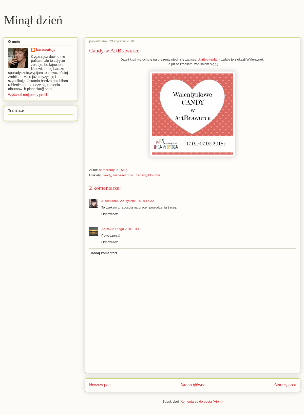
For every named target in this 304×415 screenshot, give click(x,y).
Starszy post (285, 385)
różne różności (124, 175)
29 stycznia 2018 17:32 (137, 201)
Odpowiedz (109, 214)
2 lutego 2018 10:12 (126, 229)
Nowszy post (100, 385)
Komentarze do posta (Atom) (202, 401)
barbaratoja (45, 50)
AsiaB (106, 229)
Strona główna (192, 385)
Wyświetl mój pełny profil (27, 95)
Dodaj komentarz (104, 253)
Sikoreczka (110, 201)
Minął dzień (33, 20)
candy (107, 175)
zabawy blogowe (148, 175)
